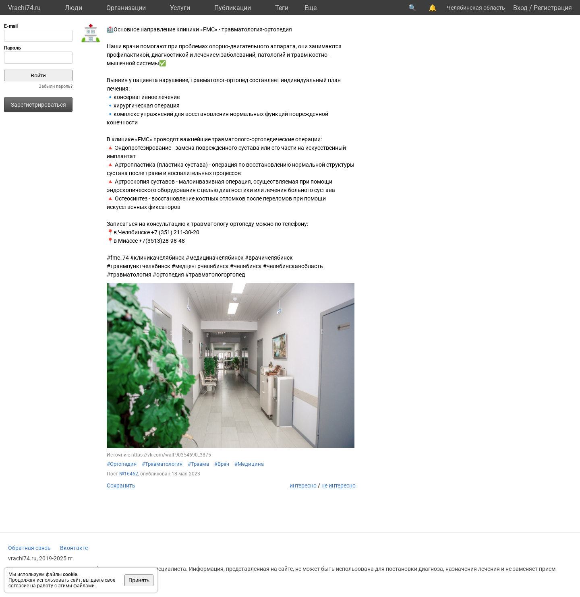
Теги (281, 8)
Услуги (180, 8)
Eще (310, 8)
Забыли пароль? (55, 86)
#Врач (221, 464)
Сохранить (121, 485)
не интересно (338, 485)
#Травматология (162, 464)
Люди (73, 8)
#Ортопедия (122, 464)
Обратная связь (29, 548)
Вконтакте (74, 548)
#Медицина (249, 464)
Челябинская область (476, 7)
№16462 (128, 474)
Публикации (232, 8)
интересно (303, 485)
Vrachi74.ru (24, 8)
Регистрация (553, 8)
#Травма (198, 464)
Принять (138, 580)
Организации (126, 8)
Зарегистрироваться (38, 104)
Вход (520, 8)
